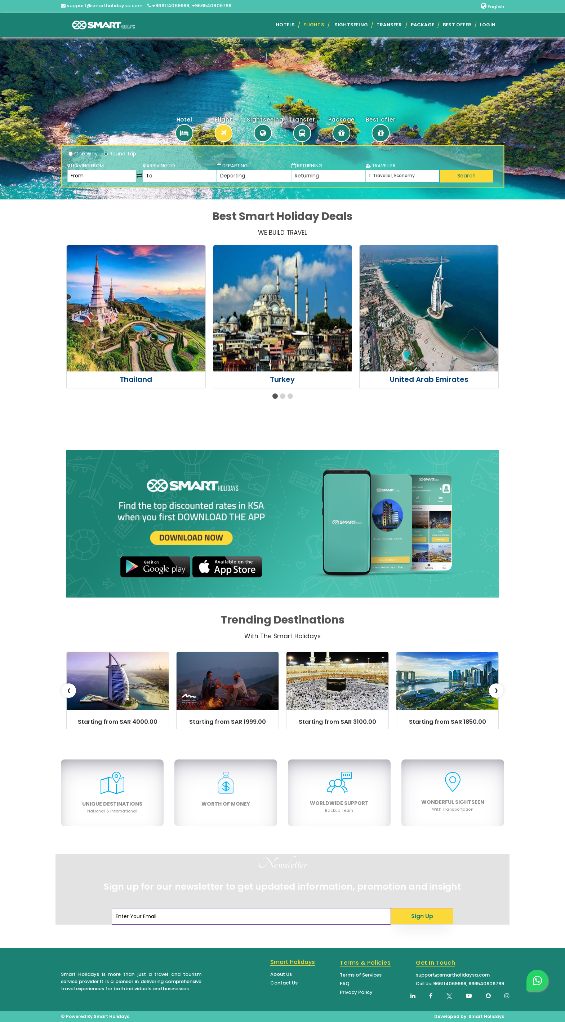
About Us (281, 974)
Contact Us (284, 982)
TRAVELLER (381, 165)
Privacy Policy (356, 992)
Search (466, 175)
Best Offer (457, 24)
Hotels (285, 24)
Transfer (389, 24)
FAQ (345, 983)
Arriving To (159, 165)
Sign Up (422, 916)
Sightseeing (351, 24)
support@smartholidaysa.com (453, 975)
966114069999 (449, 983)
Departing (232, 165)
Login (487, 24)
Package (422, 24)
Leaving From (85, 165)
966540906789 (486, 983)
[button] (275, 396)
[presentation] (69, 690)
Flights (313, 24)
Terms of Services (361, 975)
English (492, 6)
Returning (307, 165)
